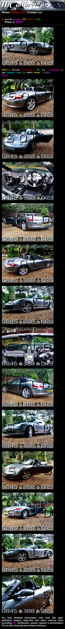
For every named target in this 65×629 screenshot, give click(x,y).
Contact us (34, 12)
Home (5, 12)
